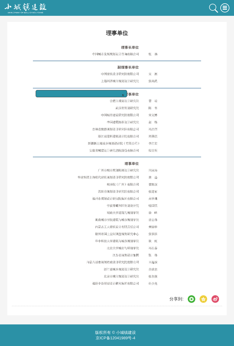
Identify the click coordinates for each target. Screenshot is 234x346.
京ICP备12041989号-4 (115, 338)
